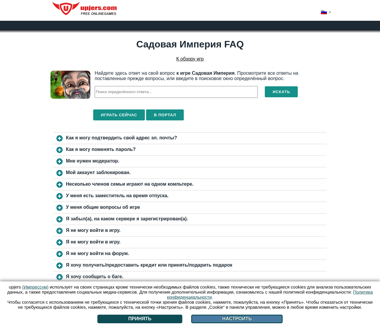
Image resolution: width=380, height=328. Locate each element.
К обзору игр (190, 58)
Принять (139, 318)
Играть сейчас (119, 115)
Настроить (237, 318)
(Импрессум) (35, 286)
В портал (165, 115)
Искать (281, 92)
